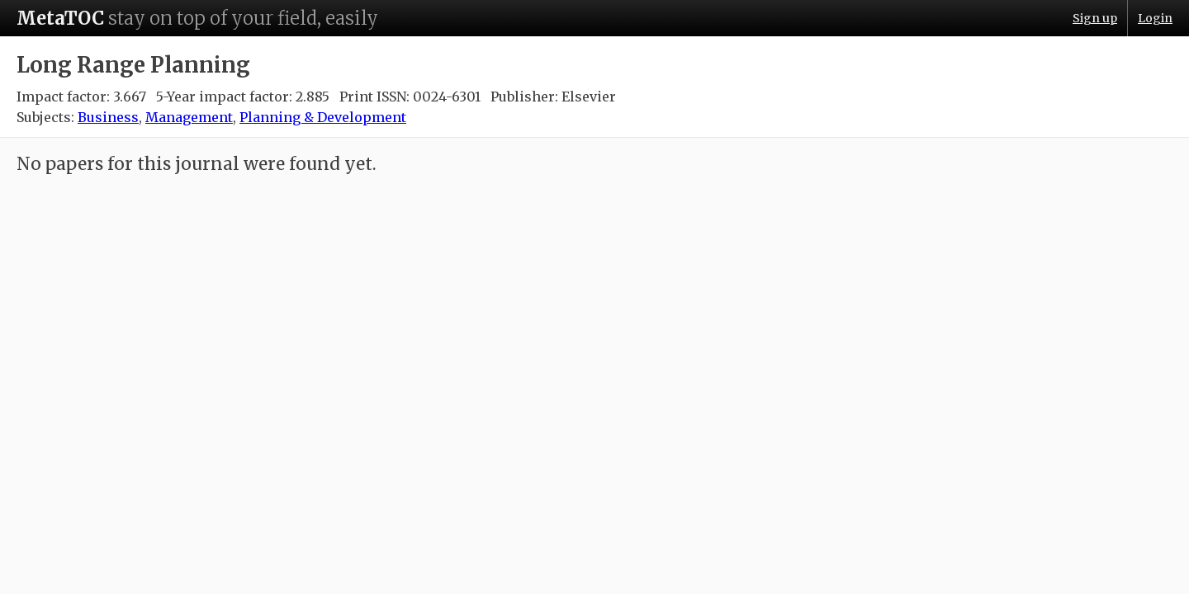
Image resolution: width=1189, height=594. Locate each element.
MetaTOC (60, 18)
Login (1155, 18)
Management (189, 117)
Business (108, 117)
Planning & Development (322, 117)
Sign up (1095, 18)
